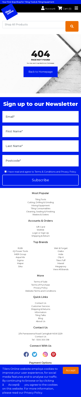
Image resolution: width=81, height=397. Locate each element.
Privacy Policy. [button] (33, 392)
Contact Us (40, 303)
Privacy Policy (68, 171)
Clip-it (61, 257)
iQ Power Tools (20, 251)
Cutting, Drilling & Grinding (40, 202)
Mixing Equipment (40, 205)
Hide (60, 254)
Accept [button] (71, 370)
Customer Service (40, 306)
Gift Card (40, 227)
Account (48, 8)
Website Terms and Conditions (40, 291)
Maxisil (60, 263)
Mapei (20, 263)
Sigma (20, 260)
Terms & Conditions (45, 171)
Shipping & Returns (40, 309)
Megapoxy (60, 266)
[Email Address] (40, 117)
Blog (40, 318)
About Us (40, 321)
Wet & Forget (61, 248)
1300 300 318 (42, 339)
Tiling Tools (40, 199)
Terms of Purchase (40, 285)
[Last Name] (40, 146)
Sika (20, 266)
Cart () (64, 8)
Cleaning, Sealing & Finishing (40, 211)
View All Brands (60, 269)
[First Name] (40, 131)
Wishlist (40, 230)
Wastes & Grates (40, 214)
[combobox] (34, 24)
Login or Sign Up (40, 233)
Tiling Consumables (40, 208)
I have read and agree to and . (40, 171)
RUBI (20, 248)
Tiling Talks (40, 315)
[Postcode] (40, 160)
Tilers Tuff (60, 260)
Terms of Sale (40, 281)
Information (40, 312)
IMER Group (20, 254)
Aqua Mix (20, 257)
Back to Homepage (41, 71)
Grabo (61, 251)
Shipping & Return (40, 236)
